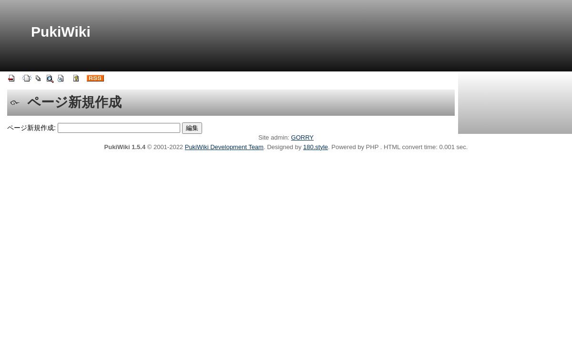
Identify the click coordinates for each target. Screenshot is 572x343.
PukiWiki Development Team (224, 147)
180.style (315, 147)
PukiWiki (61, 32)
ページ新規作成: (31, 127)
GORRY (302, 137)
